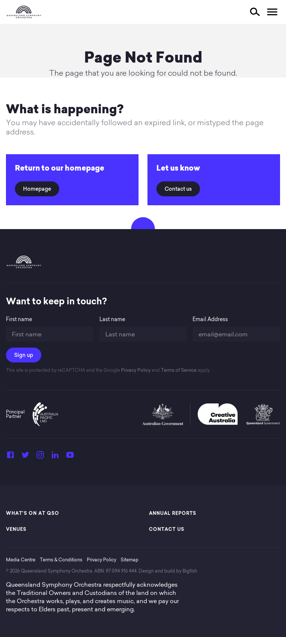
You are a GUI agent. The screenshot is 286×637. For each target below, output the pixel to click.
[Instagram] (40, 457)
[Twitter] (25, 457)
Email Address (210, 319)
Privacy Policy (135, 370)
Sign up (23, 355)
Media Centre (20, 559)
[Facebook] (10, 457)
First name (19, 319)
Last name (112, 319)
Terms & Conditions (61, 559)
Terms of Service (178, 370)
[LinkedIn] (55, 457)
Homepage (37, 189)
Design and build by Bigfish (168, 571)
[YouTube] (70, 457)
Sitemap (130, 559)
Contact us (178, 189)
